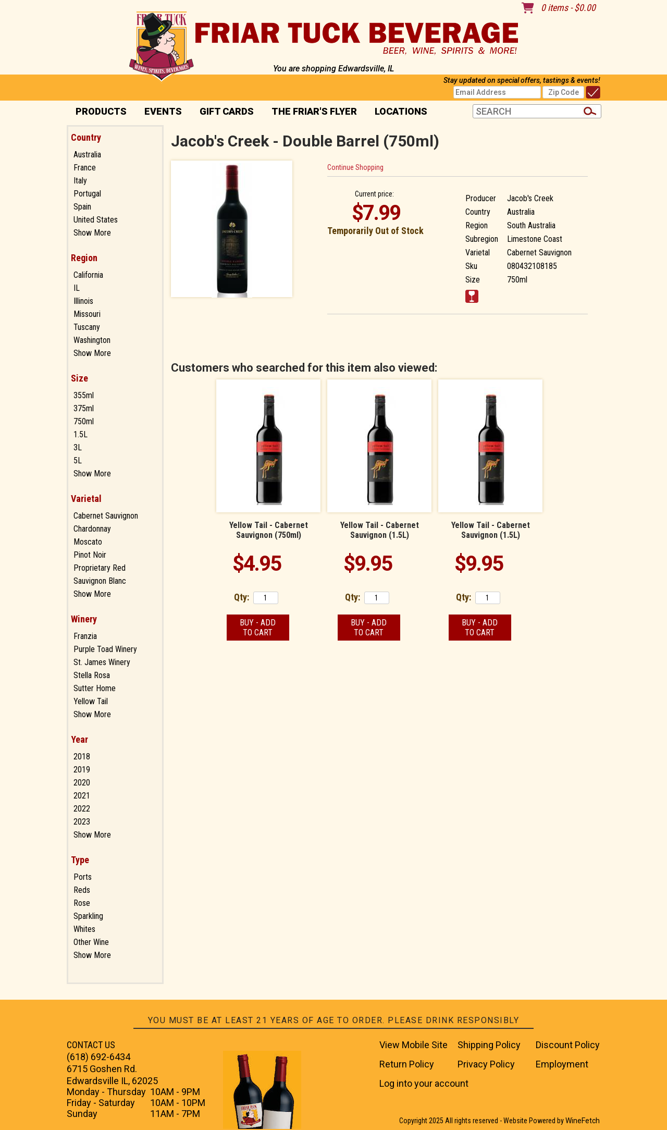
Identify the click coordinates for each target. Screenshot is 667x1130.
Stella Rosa (91, 675)
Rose (81, 903)
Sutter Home (94, 688)
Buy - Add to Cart (258, 627)
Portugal (87, 194)
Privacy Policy (486, 1064)
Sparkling (88, 916)
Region (84, 257)
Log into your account (423, 1083)
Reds (81, 890)
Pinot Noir (89, 555)
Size (79, 378)
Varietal (86, 498)
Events (163, 111)
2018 (81, 756)
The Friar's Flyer (314, 111)
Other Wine (91, 942)
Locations (397, 112)
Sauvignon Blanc (99, 581)
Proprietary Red (99, 568)
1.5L (80, 434)
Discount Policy (568, 1044)
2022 (81, 809)
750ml (83, 421)
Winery (84, 618)
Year (79, 739)
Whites (84, 929)
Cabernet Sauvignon (105, 516)
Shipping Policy (489, 1044)
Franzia (85, 636)
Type (80, 859)
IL (76, 288)
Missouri (87, 314)
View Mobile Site (413, 1044)
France (84, 168)
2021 (81, 796)
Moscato (87, 542)
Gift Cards (227, 111)
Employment (562, 1064)
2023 (81, 822)
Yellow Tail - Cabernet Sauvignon (268, 530)
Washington (91, 340)
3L (77, 447)
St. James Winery (101, 662)
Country (86, 137)
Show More (92, 233)
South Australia (531, 225)
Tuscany (86, 327)
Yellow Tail (90, 701)
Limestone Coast (534, 239)
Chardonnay (92, 529)
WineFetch (582, 1120)
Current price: (374, 194)
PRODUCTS (98, 112)
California (88, 275)
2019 (81, 770)
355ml (83, 395)
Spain (82, 207)
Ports (82, 877)
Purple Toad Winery (105, 649)
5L (77, 460)
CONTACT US (91, 1044)
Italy (80, 181)
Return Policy (406, 1064)
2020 (81, 783)
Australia (87, 154)
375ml (83, 408)
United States (95, 220)
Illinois (83, 301)
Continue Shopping (355, 167)
